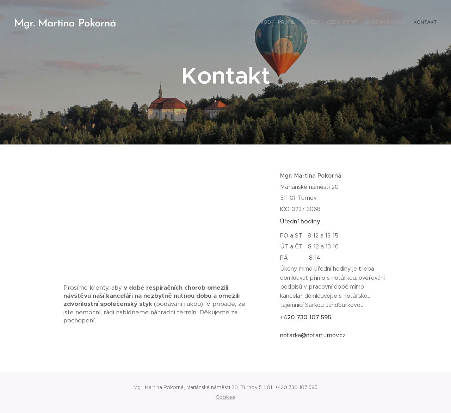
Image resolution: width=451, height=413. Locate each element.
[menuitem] (402, 23)
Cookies (225, 397)
